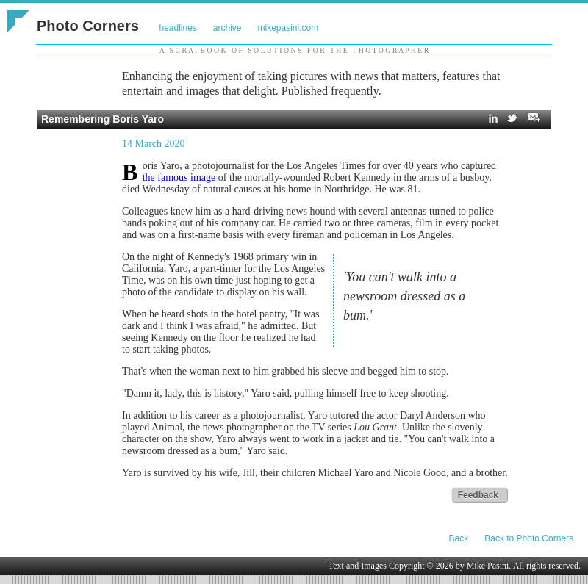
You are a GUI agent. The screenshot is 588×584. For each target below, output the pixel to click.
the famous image (179, 177)
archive (227, 28)
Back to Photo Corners (528, 538)
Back (459, 538)
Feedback (478, 495)
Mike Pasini (488, 565)
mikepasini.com (288, 28)
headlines (177, 28)
